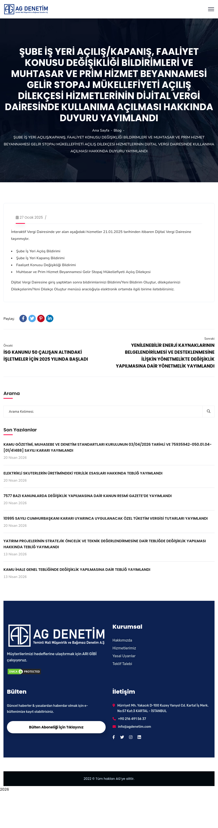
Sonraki (209, 339)
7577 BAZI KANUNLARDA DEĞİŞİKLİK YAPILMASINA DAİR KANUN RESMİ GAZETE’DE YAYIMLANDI (87, 495)
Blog (118, 130)
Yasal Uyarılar (124, 656)
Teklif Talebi (122, 664)
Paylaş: (9, 318)
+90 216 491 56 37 (132, 719)
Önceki (8, 346)
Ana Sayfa (100, 130)
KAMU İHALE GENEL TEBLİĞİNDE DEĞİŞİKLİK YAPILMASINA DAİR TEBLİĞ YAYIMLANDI (76, 569)
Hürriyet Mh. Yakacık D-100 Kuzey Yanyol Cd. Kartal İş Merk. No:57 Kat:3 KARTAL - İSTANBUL (163, 708)
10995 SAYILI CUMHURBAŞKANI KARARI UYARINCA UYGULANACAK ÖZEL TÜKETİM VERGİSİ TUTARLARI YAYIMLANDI (105, 518)
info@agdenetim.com (134, 727)
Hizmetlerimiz (124, 648)
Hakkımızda (122, 640)
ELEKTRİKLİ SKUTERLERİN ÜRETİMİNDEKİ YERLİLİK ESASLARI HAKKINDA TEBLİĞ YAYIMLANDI (83, 473)
